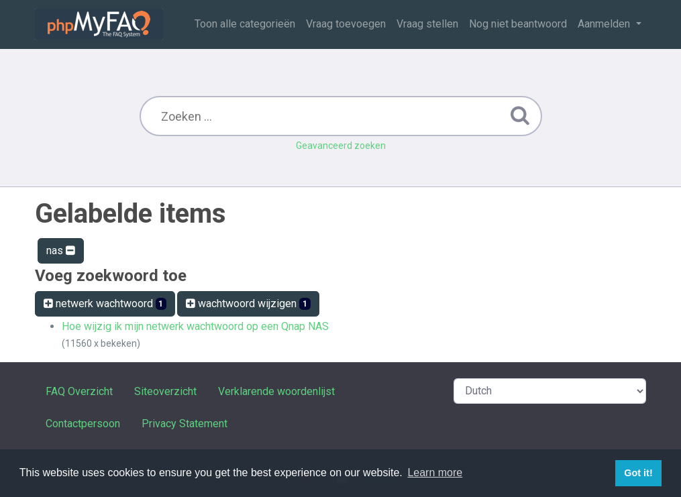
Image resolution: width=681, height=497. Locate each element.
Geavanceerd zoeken (341, 145)
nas (60, 250)
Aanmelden (605, 23)
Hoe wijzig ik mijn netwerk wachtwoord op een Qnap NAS (195, 326)
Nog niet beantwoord (518, 23)
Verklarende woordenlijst (276, 391)
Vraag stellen (427, 23)
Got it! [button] (638, 472)
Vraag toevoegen (346, 23)
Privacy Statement (184, 423)
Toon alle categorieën (245, 23)
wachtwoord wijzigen (248, 303)
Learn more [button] (434, 472)
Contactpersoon (83, 423)
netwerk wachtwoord (105, 303)
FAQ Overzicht (79, 391)
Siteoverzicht (165, 391)
